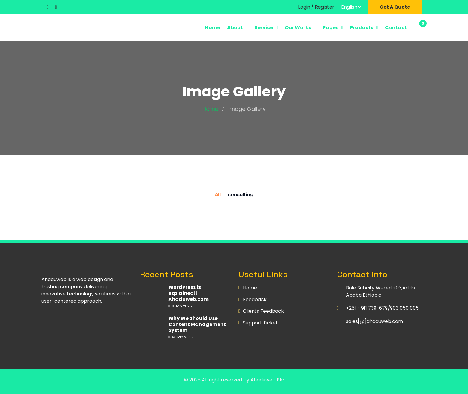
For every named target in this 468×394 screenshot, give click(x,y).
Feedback (255, 299)
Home (211, 27)
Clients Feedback (263, 311)
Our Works (298, 27)
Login (304, 7)
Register (324, 7)
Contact (396, 27)
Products (361, 27)
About (235, 27)
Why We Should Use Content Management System (197, 324)
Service (264, 27)
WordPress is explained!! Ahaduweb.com (188, 293)
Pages (330, 27)
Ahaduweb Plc (267, 379)
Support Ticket (260, 322)
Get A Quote (395, 7)
